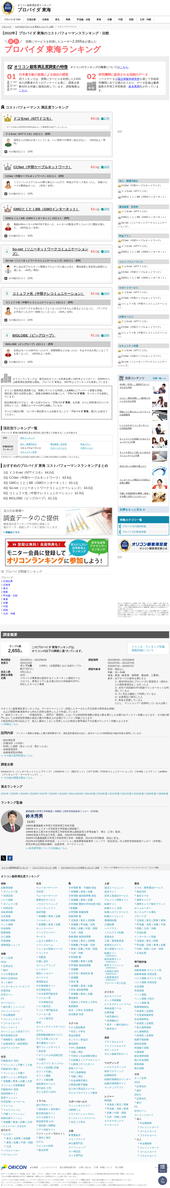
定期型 (150, 1011)
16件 (105, 166)
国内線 (42, 1125)
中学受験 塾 (75, 957)
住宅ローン (7, 994)
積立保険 (139, 1068)
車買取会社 (42, 981)
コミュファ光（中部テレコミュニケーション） (48, 294)
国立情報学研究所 (129, 78)
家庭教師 (73, 1006)
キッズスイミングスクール (82, 1118)
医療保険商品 (141, 1007)
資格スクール (76, 1068)
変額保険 (139, 1064)
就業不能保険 (141, 1039)
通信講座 (73, 1043)
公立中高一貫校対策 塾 (81, 973)
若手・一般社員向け (117, 1024)
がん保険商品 (141, 1031)
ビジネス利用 (46, 1146)
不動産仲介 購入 (9, 1069)
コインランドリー (45, 908)
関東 (5, 592)
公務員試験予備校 (78, 1084)
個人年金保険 (141, 1060)
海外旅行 (55, 1109)
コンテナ (43, 953)
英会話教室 (75, 1035)
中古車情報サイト (45, 985)
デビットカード (9, 1027)
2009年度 (151, 793)
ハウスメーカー (11, 1150)
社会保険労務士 (89, 1055)
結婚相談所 (110, 1075)
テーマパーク (111, 1125)
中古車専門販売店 (48, 993)
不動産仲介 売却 (9, 1060)
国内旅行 (43, 1109)
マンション (9, 1064)
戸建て (21, 1064)
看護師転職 (110, 920)
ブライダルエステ (114, 1041)
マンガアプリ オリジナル (49, 1063)
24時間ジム (75, 1109)
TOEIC (74, 1055)
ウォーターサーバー (47, 887)
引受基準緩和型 (145, 1015)
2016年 (53, 793)
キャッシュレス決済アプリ (15, 1031)
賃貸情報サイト (9, 1093)
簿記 (80, 1052)
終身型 (140, 1011)
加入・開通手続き (28, 444)
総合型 (42, 1051)
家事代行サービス (45, 899)
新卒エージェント (114, 966)
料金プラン (86, 444)
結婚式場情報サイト (115, 1083)
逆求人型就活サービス (116, 895)
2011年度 (127, 793)
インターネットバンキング (15, 986)
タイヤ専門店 (76, 1155)
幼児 (73, 1031)
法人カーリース (112, 996)
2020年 (14, 793)
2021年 (5, 793)
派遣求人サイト (112, 944)
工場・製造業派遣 (114, 940)
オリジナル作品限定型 (51, 1055)
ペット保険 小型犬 (144, 998)
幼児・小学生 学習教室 (81, 1010)
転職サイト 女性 (113, 908)
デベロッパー (10, 1154)
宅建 (73, 1052)
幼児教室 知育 (76, 1014)
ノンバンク (19, 1007)
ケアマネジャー (91, 1060)
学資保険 (5, 940)
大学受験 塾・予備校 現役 (82, 887)
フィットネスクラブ (79, 1105)
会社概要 (34, 1167)
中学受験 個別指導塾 (80, 965)
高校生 (74, 1002)
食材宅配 (41, 912)
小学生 (93, 1002)
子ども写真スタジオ (47, 1038)
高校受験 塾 (75, 916)
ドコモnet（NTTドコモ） (33, 118)
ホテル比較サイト (45, 1117)
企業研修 (109, 1012)
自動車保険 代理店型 (145, 974)
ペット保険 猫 (141, 1002)
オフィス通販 (43, 1075)
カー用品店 (75, 1151)
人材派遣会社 (111, 978)
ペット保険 (7, 924)
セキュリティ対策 (28, 452)
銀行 (5, 970)
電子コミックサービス (48, 1047)
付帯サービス (87, 448)
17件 (105, 118)
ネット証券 (7, 957)
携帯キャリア (144, 899)
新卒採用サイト (112, 960)
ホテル (39, 1141)
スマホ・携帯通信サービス (148, 887)
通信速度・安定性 (58, 444)
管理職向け (113, 1020)
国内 (41, 1137)
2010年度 (139, 793)
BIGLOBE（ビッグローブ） (33, 335)
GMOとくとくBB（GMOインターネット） (46, 209)
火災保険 (5, 916)
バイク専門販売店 (48, 1010)
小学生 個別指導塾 (78, 989)
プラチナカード (148, 1135)
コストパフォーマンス (131, 261)
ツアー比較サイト (45, 1129)
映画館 (108, 1100)
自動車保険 (7, 887)
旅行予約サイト (44, 1105)
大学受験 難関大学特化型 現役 (85, 904)
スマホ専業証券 (9, 974)
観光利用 (43, 1150)
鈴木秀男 (134, 86)
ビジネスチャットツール (117, 1004)
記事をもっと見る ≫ (132, 509)
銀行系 (6, 1007)
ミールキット (43, 920)
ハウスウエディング (115, 1067)
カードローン (8, 1002)
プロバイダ (140, 916)
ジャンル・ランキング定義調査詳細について (148, 648)
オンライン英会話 (78, 1039)
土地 (29, 1064)
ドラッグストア (77, 1139)
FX (2, 998)
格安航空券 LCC (45, 1121)
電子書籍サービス (45, 1043)
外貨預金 (5, 990)
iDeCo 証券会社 (9, 978)
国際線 (51, 1125)
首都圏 (6, 1081)
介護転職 (109, 924)
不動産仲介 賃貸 (9, 1089)
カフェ (39, 1030)
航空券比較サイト (45, 1113)
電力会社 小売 (43, 1088)
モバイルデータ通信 (145, 912)
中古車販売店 (43, 989)
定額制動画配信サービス (49, 1034)
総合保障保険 (141, 1055)
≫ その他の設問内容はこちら (17, 755)
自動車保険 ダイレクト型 (147, 970)
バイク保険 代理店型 (145, 982)
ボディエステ (111, 1049)
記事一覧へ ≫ (159, 378)
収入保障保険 (144, 1027)
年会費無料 (9, 1015)
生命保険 (5, 928)
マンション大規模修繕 (13, 1085)
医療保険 (5, 932)
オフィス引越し (44, 1071)
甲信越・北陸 (10, 595)
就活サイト (110, 891)
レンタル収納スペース (51, 948)
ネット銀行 (7, 982)
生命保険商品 (141, 1019)
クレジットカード (10, 1011)
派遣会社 (109, 936)
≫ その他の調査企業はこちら (17, 777)
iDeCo (137, 1094)
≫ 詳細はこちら (9, 724)
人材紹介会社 (111, 972)
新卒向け (111, 1028)
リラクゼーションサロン (82, 1114)
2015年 (63, 793)
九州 (29, 1081)
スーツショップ (77, 1147)
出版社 (42, 1059)
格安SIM (141, 891)
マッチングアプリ (114, 1087)
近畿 (5, 602)
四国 (5, 610)
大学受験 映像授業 (78, 912)
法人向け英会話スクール (82, 1088)
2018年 (34, 793)
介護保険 (139, 1052)
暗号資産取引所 (9, 1035)
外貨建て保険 (141, 1047)
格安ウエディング (114, 1071)
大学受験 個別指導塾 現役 (82, 895)
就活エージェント (114, 887)
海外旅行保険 (8, 920)
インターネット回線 (145, 936)
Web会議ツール (112, 1008)
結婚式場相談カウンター (117, 1079)
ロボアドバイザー (10, 1047)
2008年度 (163, 793)
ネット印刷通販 (112, 1000)
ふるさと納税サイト (47, 940)
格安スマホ (143, 895)
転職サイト (110, 904)
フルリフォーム (11, 1109)
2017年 (44, 793)
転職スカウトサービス (116, 912)
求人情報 (119, 1167)
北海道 (6, 584)
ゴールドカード (11, 1023)
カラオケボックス (114, 1120)
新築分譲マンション (11, 1118)
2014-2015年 (76, 793)
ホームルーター (142, 908)
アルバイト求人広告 (115, 983)
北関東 (17, 1138)
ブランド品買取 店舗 (47, 1067)
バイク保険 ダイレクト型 (147, 978)
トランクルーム (44, 944)
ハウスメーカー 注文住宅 (13, 1126)
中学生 (84, 1002)
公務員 (74, 1064)
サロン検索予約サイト (116, 1054)
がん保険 (5, 936)
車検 (38, 1022)
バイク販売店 (43, 1006)
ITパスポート (88, 1064)
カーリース (42, 977)
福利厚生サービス (45, 1083)
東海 (5, 599)
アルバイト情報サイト (116, 899)
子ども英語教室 (77, 1027)
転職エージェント (114, 916)
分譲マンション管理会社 (14, 1077)
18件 (105, 209)
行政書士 (76, 1060)
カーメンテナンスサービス (50, 1026)
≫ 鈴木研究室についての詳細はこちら (46, 848)
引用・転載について (103, 1167)
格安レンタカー (44, 973)
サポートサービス (58, 448)
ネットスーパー (44, 928)
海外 (48, 1137)
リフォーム (7, 1105)
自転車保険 (7, 912)
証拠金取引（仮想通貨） (16, 1043)
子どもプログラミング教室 (83, 1092)
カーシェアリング (45, 965)
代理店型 (8, 895)
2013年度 (102, 793)
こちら (124, 67)
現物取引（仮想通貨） (15, 1039)
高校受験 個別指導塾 (80, 936)
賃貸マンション (9, 1097)
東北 (5, 588)
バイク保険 (7, 899)
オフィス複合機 (44, 1079)
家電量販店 (75, 1135)
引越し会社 (42, 961)
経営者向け (113, 1016)
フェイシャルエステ (115, 1046)
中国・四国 (27, 1142)
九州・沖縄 (9, 613)
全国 (123, 1116)
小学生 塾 (74, 981)
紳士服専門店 (76, 1143)
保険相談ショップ (10, 944)
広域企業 (8, 581)
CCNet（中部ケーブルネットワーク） (42, 167)
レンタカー (42, 969)
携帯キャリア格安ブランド (151, 904)
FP (72, 1047)
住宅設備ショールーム (13, 1101)
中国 (5, 606)
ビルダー (8, 1134)
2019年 (24, 793)
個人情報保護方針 (68, 1167)
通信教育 (73, 998)
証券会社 (8, 966)
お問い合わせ (85, 1167)
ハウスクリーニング (47, 904)
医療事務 (81, 1047)
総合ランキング (27, 438)
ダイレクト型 (10, 891)
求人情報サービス (114, 948)
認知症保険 (140, 1043)
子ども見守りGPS (46, 1092)
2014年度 (90, 793)
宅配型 (42, 957)
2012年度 (114, 793)
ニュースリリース (49, 1167)
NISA (4, 962)
